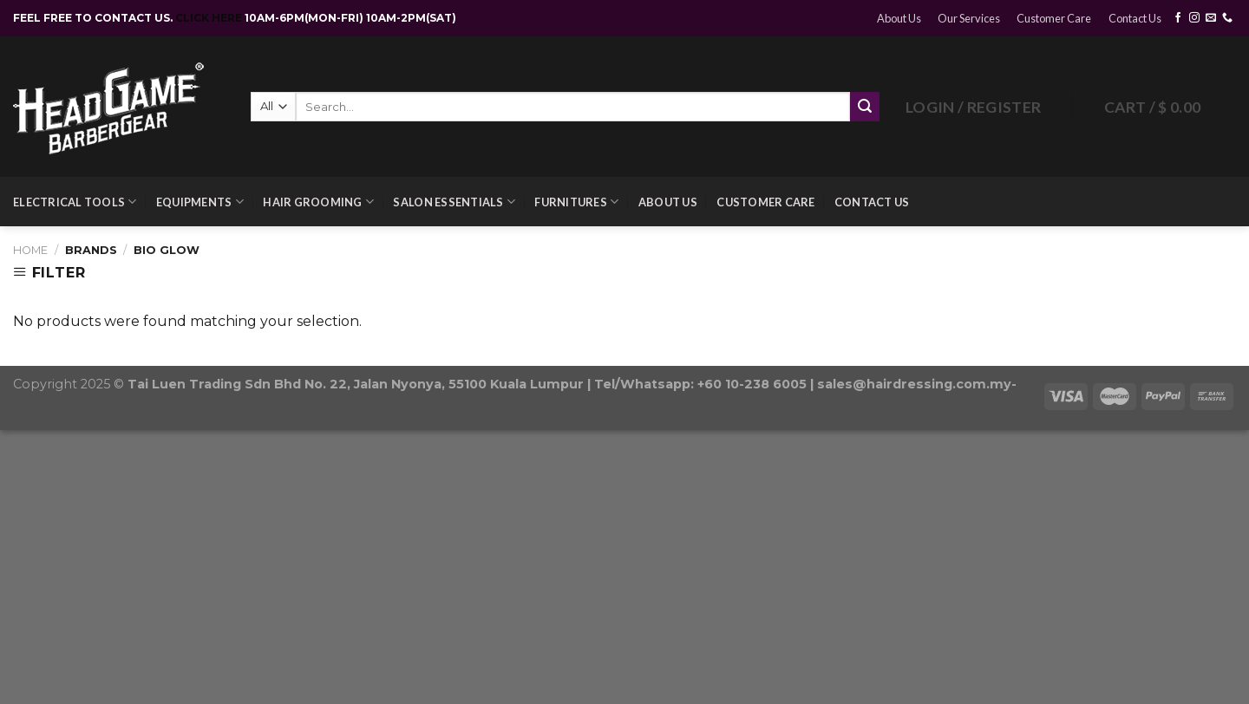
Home (30, 250)
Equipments (200, 201)
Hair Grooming (318, 201)
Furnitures (576, 201)
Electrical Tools (75, 201)
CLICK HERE (210, 17)
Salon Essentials (454, 201)
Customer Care (1054, 18)
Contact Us (1134, 18)
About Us (899, 18)
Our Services (969, 18)
